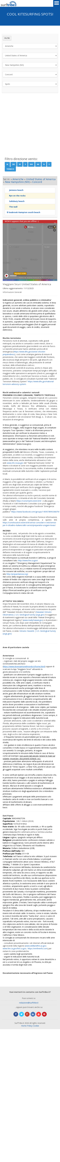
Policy (29, 1025)
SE (20, 164)
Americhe (17, 179)
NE (38, 164)
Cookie (36, 1025)
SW (13, 164)
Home (24, 1025)
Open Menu (56, 3)
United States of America (41, 179)
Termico (10, 169)
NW (31, 164)
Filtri (7, 38)
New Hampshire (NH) (17, 182)
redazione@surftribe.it (28, 1002)
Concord (37, 182)
